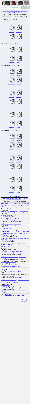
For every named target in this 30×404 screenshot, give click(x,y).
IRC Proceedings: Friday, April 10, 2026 (6, 228)
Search (20, 7)
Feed (22, 301)
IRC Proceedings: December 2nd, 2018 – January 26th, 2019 (11, 11)
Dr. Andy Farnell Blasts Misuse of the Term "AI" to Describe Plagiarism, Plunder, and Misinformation (13, 257)
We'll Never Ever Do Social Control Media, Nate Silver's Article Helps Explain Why (11, 251)
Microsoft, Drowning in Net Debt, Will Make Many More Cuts (8, 265)
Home (3, 7)
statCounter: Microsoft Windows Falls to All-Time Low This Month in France (10, 218)
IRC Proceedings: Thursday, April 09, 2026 (6, 270)
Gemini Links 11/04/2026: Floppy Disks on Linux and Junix (8, 217)
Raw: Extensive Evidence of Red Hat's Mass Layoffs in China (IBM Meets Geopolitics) (11, 250)
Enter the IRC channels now (15, 196)
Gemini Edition (10, 7)
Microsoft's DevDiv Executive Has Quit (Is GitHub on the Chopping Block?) (10, 282)
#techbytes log (19, 62)
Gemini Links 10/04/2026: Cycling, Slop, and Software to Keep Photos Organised (11, 271)
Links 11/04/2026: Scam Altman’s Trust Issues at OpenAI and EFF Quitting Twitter (11, 224)
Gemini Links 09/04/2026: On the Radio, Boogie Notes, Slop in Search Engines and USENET (12, 295)
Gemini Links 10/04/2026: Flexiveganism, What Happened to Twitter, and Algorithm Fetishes (12, 237)
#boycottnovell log (19, 32)
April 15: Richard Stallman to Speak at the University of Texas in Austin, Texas (10, 266)
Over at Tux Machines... (4, 227)
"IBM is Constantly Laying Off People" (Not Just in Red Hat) (8, 262)
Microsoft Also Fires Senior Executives (5, 285)
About (5, 7)
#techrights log (12, 32)
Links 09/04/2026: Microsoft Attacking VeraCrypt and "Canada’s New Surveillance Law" (12, 277)
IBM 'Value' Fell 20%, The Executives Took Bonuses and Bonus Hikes (9, 242)
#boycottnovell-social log (12, 62)
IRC (7, 7)
